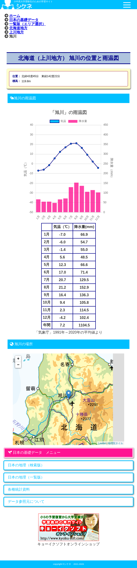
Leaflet (102, 443)
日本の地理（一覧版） (26, 477)
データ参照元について (26, 501)
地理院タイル (115, 443)
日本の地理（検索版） (26, 465)
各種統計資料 (19, 489)
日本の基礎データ (23, 20)
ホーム (14, 15)
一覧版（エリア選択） (27, 24)
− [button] (18, 365)
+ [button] (18, 358)
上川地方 (16, 32)
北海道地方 (18, 28)
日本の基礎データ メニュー (34, 452)
